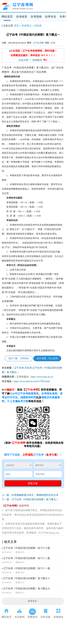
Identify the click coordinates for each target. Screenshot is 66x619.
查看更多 (33, 601)
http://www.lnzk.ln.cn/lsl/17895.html (32, 381)
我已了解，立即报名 (18, 358)
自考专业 (50, 16)
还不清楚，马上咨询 (47, 358)
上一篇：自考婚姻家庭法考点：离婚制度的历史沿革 (30, 495)
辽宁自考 (19, 368)
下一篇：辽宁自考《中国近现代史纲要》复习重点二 (30, 499)
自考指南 (36, 16)
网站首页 (7, 16)
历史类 (38, 25)
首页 (16, 25)
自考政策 (21, 16)
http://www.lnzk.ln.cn (41, 376)
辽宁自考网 (38, 43)
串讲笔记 (27, 25)
